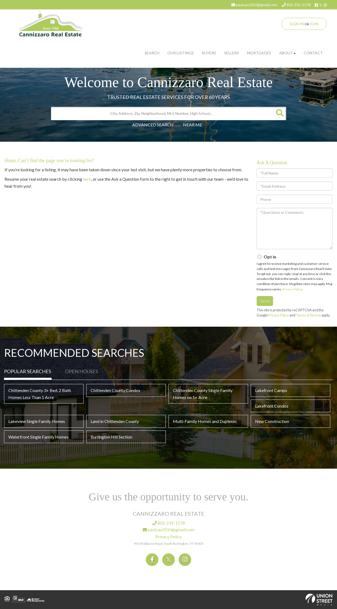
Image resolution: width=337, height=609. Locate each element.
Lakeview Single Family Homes (36, 421)
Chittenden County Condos (115, 390)
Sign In (297, 24)
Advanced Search (153, 124)
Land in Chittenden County (115, 421)
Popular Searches (27, 371)
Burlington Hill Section (111, 436)
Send (265, 300)
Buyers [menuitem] (209, 53)
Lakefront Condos (271, 405)
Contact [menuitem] (313, 53)
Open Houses (81, 371)
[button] (279, 113)
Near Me (192, 124)
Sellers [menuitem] (231, 53)
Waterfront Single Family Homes (38, 436)
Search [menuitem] (152, 53)
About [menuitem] (287, 53)
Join (314, 24)
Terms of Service (308, 315)
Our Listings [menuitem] (180, 53)
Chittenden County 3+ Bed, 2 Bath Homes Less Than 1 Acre (39, 394)
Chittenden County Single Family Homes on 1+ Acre (202, 394)
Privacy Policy (292, 289)
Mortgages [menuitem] (259, 53)
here (87, 178)
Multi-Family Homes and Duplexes (205, 421)
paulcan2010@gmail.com (254, 4)
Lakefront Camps (271, 390)
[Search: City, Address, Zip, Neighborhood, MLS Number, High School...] (162, 113)
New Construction (272, 421)
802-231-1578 (296, 4)
